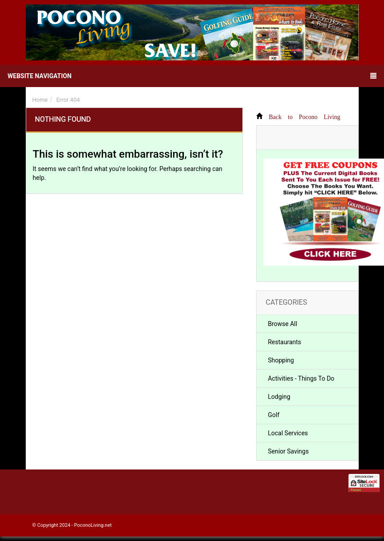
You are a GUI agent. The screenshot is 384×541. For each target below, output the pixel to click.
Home (40, 99)
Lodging (279, 396)
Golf (273, 414)
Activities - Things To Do (301, 378)
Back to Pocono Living (304, 115)
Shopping (281, 360)
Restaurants (284, 342)
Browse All (282, 323)
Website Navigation (192, 76)
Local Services (288, 433)
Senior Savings (288, 451)
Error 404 (68, 99)
